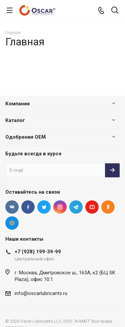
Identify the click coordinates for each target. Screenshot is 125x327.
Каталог (15, 120)
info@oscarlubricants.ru (41, 293)
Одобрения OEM (25, 137)
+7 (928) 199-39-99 (38, 252)
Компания (17, 104)
